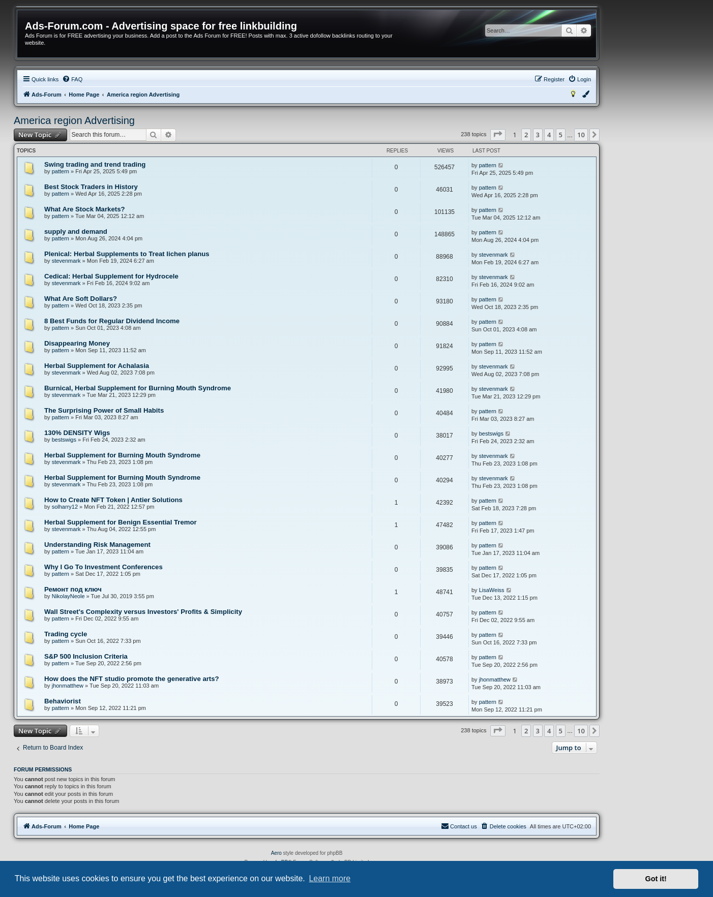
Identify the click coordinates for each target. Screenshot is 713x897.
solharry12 (65, 507)
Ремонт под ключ (73, 589)
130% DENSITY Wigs (77, 433)
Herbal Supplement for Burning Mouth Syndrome (122, 455)
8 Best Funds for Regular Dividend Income (112, 321)
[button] (498, 134)
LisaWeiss (491, 590)
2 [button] (526, 134)
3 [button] (538, 134)
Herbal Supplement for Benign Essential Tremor (120, 522)
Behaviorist (62, 701)
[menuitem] (72, 79)
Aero (276, 853)
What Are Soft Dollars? (80, 298)
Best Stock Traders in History (91, 187)
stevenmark (66, 261)
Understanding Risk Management (97, 544)
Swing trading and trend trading (94, 164)
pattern (60, 171)
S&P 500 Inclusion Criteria (86, 656)
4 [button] (549, 134)
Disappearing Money (77, 343)
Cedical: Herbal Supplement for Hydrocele (111, 276)
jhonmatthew (67, 686)
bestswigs (64, 440)
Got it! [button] (656, 879)
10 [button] (581, 134)
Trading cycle (65, 634)
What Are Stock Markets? (84, 209)
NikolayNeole (68, 596)
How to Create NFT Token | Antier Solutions (113, 500)
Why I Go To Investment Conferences (103, 567)
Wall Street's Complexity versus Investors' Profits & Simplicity (143, 611)
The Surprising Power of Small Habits (104, 410)
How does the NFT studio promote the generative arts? (131, 679)
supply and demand (75, 231)
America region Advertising (74, 120)
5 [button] (560, 134)
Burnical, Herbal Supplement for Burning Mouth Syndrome (137, 388)
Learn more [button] (329, 878)
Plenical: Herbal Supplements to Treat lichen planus (127, 254)
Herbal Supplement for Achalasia (96, 365)
